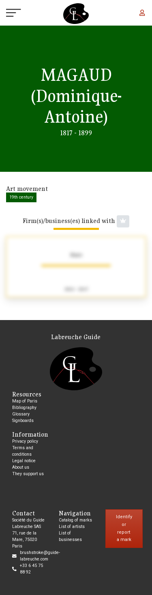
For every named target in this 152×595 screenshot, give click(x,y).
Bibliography (24, 407)
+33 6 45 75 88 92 (31, 569)
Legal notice (24, 460)
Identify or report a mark (124, 528)
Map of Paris (24, 401)
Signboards (23, 420)
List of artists (72, 526)
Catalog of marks (75, 520)
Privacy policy (25, 441)
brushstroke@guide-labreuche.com (40, 556)
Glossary (21, 414)
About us (20, 467)
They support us (28, 473)
